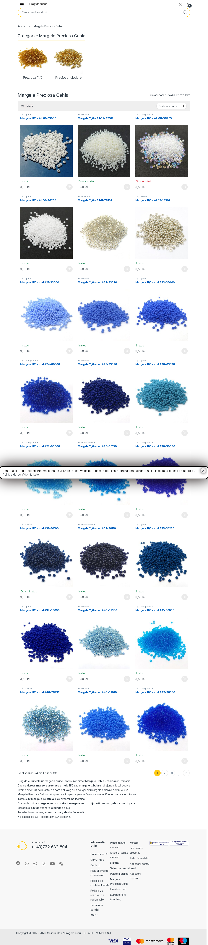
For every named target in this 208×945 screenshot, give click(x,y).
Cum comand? (98, 854)
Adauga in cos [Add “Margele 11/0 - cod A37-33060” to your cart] (69, 679)
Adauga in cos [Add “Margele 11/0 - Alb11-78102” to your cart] (127, 269)
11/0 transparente (144, 114)
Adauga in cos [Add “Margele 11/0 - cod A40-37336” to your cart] (127, 679)
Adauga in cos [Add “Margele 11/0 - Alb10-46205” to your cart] (69, 269)
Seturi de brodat (120, 868)
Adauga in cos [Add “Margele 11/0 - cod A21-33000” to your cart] (69, 351)
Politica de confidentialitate (21, 474)
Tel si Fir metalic (139, 858)
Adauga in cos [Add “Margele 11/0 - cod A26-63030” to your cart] (184, 433)
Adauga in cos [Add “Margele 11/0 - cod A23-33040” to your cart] (184, 351)
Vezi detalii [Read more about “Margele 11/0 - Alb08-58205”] (184, 187)
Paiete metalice (119, 873)
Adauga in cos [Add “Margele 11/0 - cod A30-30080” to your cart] (184, 515)
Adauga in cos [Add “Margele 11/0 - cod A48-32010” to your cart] (127, 761)
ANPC (93, 915)
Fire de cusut (118, 889)
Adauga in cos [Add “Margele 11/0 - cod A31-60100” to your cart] (69, 597)
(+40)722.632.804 (49, 846)
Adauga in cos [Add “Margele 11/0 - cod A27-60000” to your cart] (69, 515)
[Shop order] (171, 106)
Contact (95, 865)
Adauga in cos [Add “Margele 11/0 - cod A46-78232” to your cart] (69, 761)
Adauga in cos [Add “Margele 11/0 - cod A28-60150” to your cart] (127, 515)
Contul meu (97, 859)
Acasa (21, 26)
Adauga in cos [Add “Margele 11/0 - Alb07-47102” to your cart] (127, 187)
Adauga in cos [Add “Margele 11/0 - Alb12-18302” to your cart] (184, 269)
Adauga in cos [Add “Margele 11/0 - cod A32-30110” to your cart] (127, 597)
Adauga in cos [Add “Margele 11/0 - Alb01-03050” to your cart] (69, 187)
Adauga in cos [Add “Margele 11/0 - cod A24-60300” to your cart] (69, 433)
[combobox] (99, 12)
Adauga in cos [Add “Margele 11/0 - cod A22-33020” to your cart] (127, 351)
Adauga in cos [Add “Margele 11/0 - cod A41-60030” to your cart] (184, 679)
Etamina (114, 862)
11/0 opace (25, 114)
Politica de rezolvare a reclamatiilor (97, 895)
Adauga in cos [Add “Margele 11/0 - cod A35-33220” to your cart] (184, 597)
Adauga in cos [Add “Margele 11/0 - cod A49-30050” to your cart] (184, 761)
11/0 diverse (84, 196)
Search (185, 12)
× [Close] (203, 470)
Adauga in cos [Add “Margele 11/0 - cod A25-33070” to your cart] (127, 433)
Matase (134, 842)
